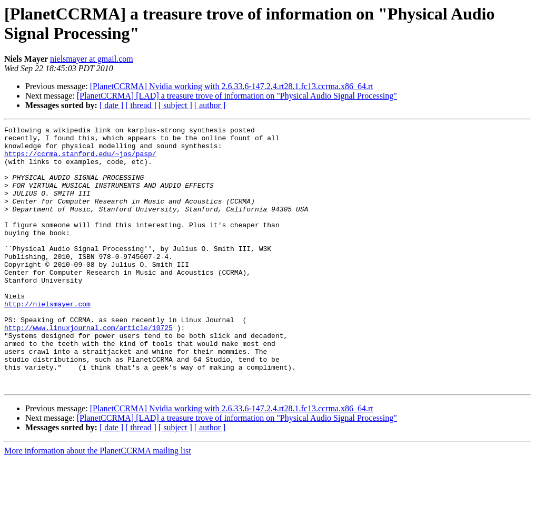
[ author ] (210, 105)
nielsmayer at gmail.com (91, 58)
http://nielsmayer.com (47, 340)
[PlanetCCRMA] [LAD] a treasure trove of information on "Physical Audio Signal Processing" (237, 95)
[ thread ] (140, 105)
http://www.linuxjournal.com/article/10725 (88, 368)
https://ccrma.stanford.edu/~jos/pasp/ (80, 160)
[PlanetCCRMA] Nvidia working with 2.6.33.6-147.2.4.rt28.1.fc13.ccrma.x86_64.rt (231, 86)
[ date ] (111, 105)
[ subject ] (175, 105)
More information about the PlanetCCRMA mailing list (97, 502)
